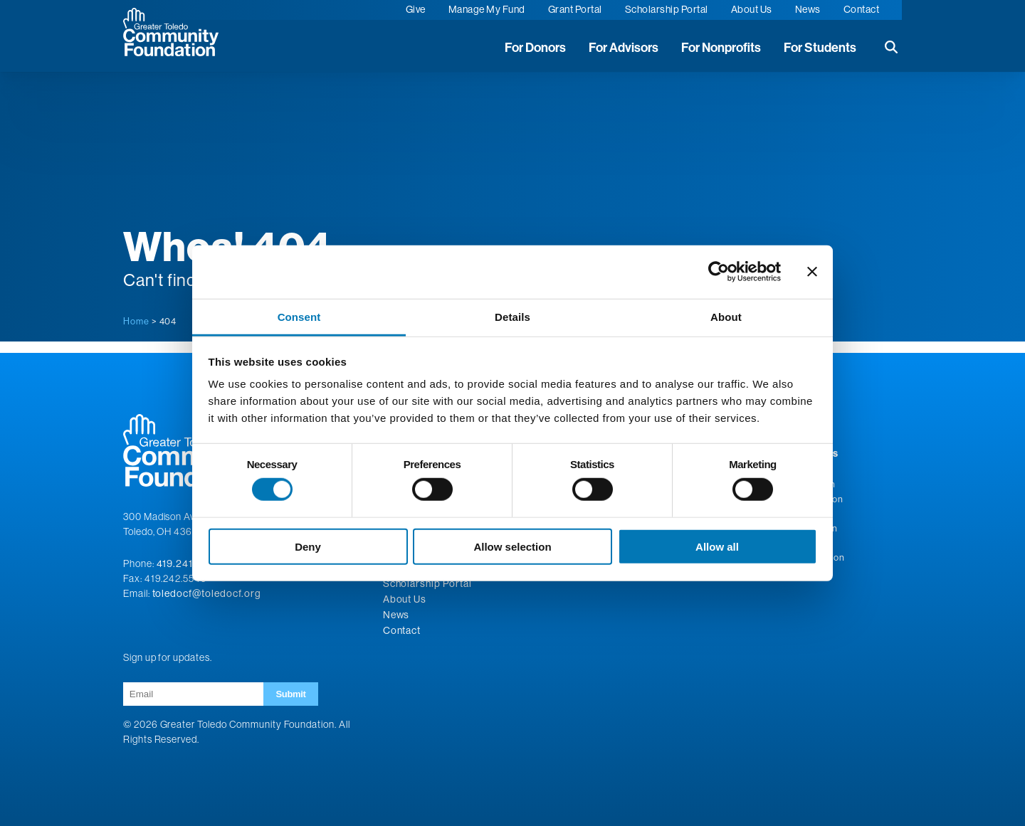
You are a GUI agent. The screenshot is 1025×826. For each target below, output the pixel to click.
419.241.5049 (190, 563)
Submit (290, 694)
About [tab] (726, 316)
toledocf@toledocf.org (206, 593)
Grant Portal (575, 9)
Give (416, 9)
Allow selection (512, 546)
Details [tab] (512, 316)
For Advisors (623, 47)
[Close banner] (812, 272)
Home (136, 321)
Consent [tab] (299, 316)
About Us (751, 9)
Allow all (717, 546)
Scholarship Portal (666, 9)
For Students (820, 47)
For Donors (535, 47)
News (808, 9)
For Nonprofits (721, 47)
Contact (861, 9)
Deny (308, 546)
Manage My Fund (486, 9)
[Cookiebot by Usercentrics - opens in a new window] (718, 271)
